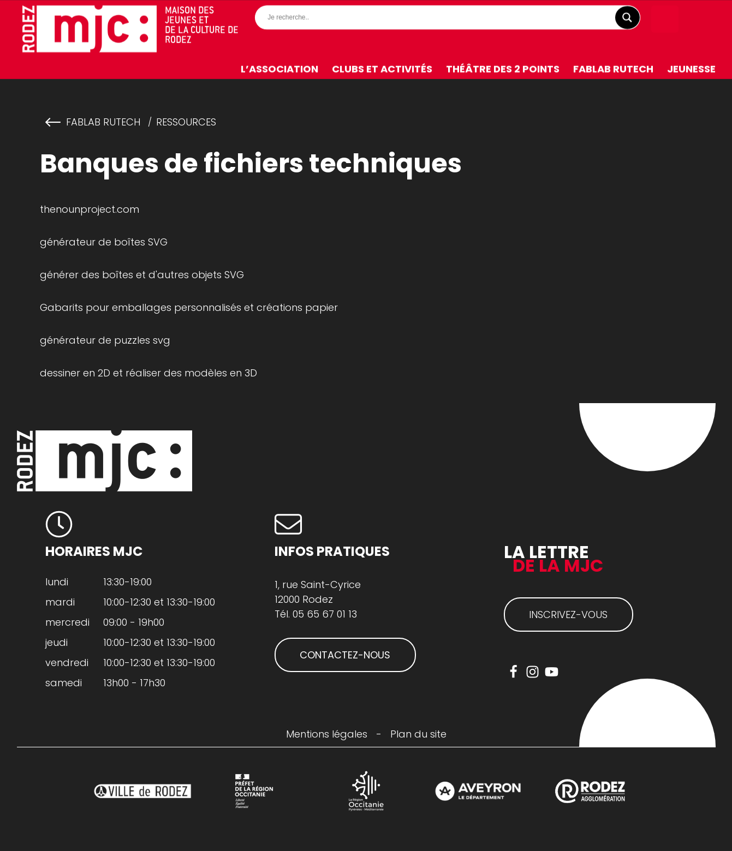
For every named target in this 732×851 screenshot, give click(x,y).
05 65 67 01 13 (325, 614)
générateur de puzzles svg (105, 340)
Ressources (186, 122)
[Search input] (450, 17)
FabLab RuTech (613, 69)
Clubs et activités (382, 69)
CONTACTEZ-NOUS (345, 655)
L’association (279, 69)
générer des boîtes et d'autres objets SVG (142, 274)
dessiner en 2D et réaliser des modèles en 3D (148, 373)
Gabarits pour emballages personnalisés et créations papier (189, 307)
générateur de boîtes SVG (104, 242)
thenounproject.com (89, 209)
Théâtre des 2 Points (503, 69)
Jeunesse (691, 69)
